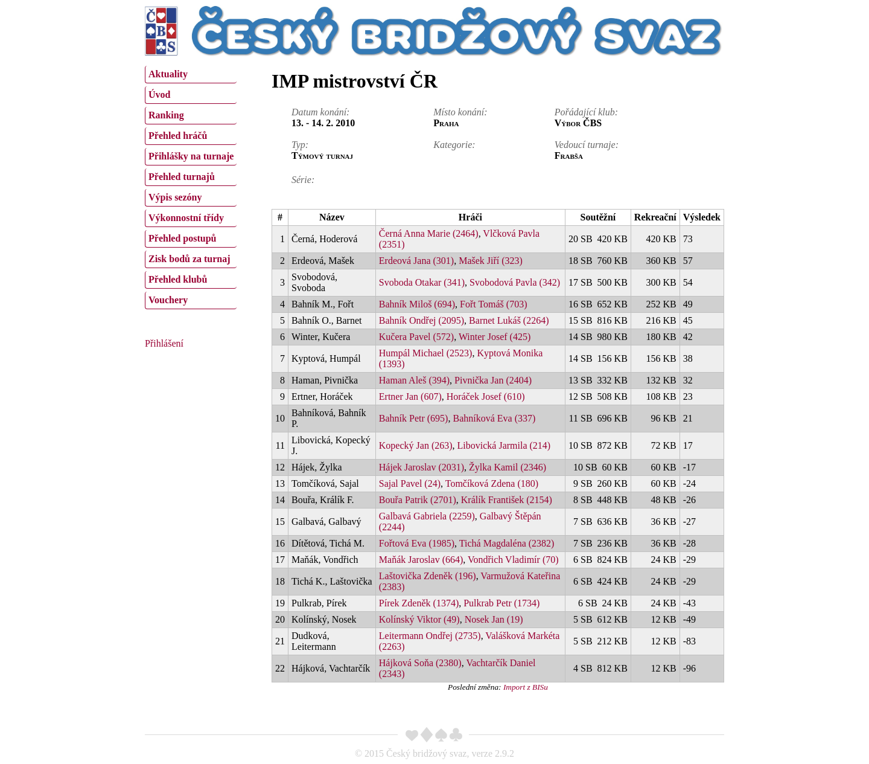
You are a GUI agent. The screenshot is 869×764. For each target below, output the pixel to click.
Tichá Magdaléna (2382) (507, 543)
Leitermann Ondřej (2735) (430, 636)
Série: (302, 180)
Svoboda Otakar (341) (422, 282)
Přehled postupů (182, 238)
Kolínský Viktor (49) (419, 619)
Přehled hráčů (177, 135)
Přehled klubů (177, 279)
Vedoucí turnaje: (587, 145)
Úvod (159, 94)
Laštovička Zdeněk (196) (427, 576)
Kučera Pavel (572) (416, 337)
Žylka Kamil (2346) (507, 467)
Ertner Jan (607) (410, 396)
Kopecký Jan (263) (416, 445)
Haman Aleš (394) (414, 380)
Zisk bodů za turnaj (189, 259)
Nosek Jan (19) (494, 619)
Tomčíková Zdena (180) (491, 483)
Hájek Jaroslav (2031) (421, 467)
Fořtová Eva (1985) (416, 543)
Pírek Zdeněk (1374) (419, 603)
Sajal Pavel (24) (410, 483)
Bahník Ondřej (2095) (421, 320)
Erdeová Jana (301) (416, 260)
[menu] (191, 186)
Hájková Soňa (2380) (420, 663)
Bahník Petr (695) (413, 418)
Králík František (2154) (506, 500)
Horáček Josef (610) (486, 396)
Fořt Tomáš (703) (493, 304)
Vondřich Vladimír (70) (513, 559)
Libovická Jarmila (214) (504, 445)
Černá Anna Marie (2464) (429, 233)
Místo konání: (460, 112)
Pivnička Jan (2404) (493, 380)
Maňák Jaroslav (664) (421, 559)
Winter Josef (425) (494, 337)
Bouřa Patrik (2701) (417, 500)
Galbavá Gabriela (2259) (427, 516)
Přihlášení (164, 343)
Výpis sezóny (175, 197)
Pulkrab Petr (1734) (501, 603)
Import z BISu (525, 687)
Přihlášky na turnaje (191, 156)
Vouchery (168, 300)
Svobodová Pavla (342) (515, 282)
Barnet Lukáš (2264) (509, 320)
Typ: (299, 145)
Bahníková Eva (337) (494, 418)
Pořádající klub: (586, 112)
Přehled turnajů (181, 177)
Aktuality (168, 74)
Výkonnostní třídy (186, 218)
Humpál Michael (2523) (426, 353)
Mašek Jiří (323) (491, 260)
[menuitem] (191, 74)
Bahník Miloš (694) (417, 304)
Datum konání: (320, 112)
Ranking (166, 115)
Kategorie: (454, 145)
